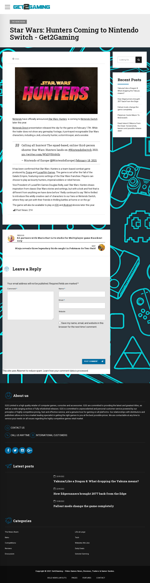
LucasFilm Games (46, 172)
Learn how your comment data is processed (65, 370)
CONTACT (100, 577)
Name (62, 288)
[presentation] (72, 338)
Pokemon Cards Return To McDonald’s (128, 116)
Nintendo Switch (89, 119)
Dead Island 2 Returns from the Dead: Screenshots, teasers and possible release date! (129, 127)
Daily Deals (79, 548)
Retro (7, 537)
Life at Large (80, 531)
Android (67, 205)
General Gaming (82, 553)
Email (62, 299)
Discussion (9, 553)
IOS (57, 205)
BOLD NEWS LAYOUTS (57, 577)
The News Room (18, 22)
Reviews (8, 548)
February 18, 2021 (86, 160)
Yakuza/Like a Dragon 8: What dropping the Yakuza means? (129, 90)
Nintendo (17, 119)
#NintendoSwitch (80, 150)
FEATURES (86, 577)
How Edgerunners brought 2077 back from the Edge (129, 100)
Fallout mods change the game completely (128, 108)
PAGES (74, 577)
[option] (56, 90)
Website (62, 311)
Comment (12, 288)
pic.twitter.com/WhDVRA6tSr (40, 154)
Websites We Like (82, 542)
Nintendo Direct (20, 128)
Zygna (29, 172)
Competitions (10, 542)
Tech (77, 537)
